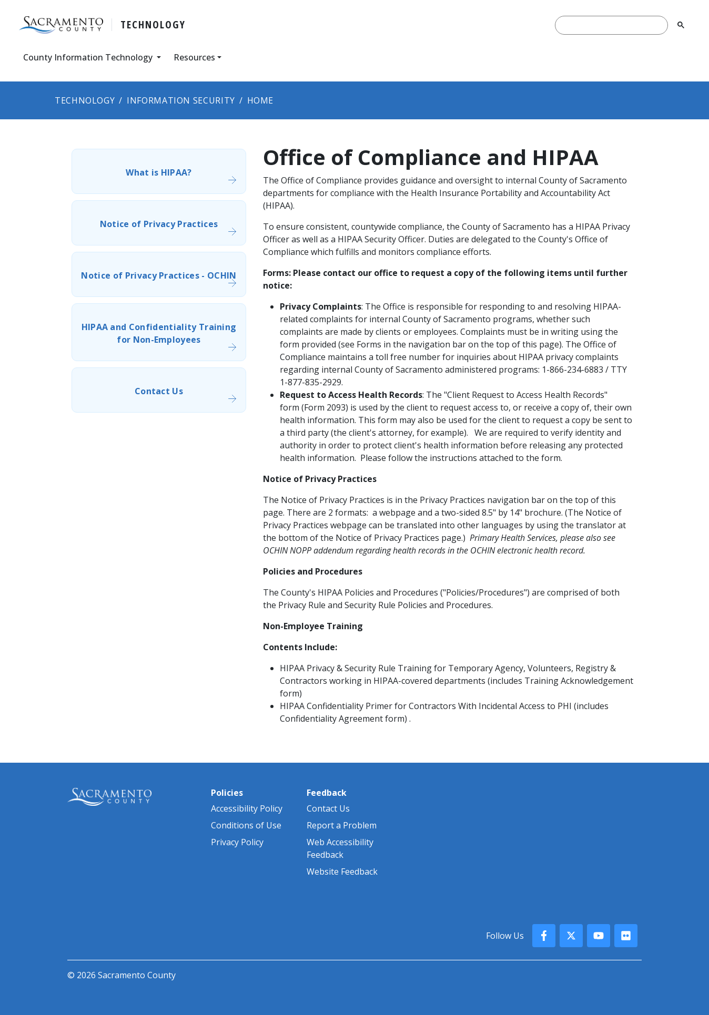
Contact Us (159, 391)
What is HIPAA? (158, 172)
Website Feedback (342, 871)
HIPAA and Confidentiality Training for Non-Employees (159, 333)
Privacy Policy (237, 842)
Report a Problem (342, 825)
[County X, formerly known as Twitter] (571, 935)
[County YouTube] (598, 935)
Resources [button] (194, 57)
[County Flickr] (625, 935)
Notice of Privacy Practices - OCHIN (158, 275)
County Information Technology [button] (89, 57)
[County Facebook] (543, 935)
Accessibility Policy (246, 808)
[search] (611, 25)
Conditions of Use (246, 825)
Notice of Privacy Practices (159, 224)
